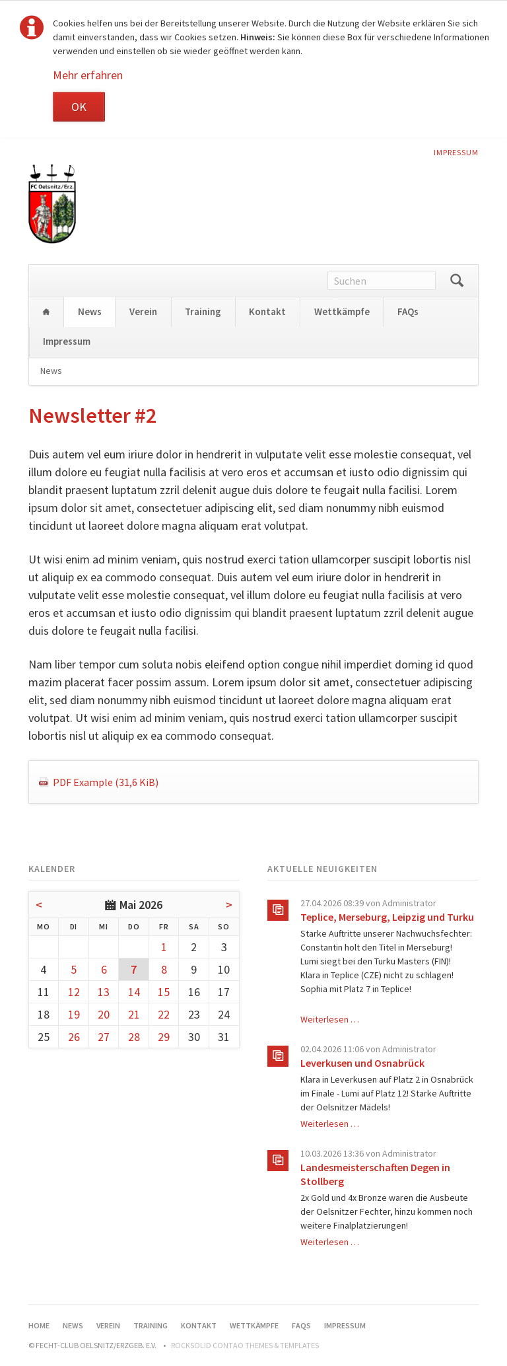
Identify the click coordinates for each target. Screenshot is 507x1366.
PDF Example (105, 782)
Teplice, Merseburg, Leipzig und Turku (387, 916)
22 (164, 1014)
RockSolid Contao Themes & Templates (245, 1345)
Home (46, 312)
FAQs (408, 311)
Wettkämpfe (342, 311)
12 (74, 991)
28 (134, 1036)
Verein (143, 311)
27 (104, 1036)
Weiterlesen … (329, 1019)
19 (74, 1014)
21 (134, 1014)
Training (203, 311)
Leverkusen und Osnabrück (362, 1062)
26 (74, 1036)
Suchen (457, 281)
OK (78, 106)
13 (104, 991)
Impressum (456, 152)
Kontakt (267, 311)
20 (104, 1014)
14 (134, 991)
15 (164, 991)
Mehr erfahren (88, 75)
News (90, 311)
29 (164, 1036)
